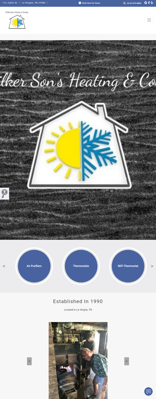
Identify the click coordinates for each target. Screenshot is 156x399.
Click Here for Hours (89, 3)
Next (152, 266)
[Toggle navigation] (149, 20)
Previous (4, 266)
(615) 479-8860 (132, 3)
